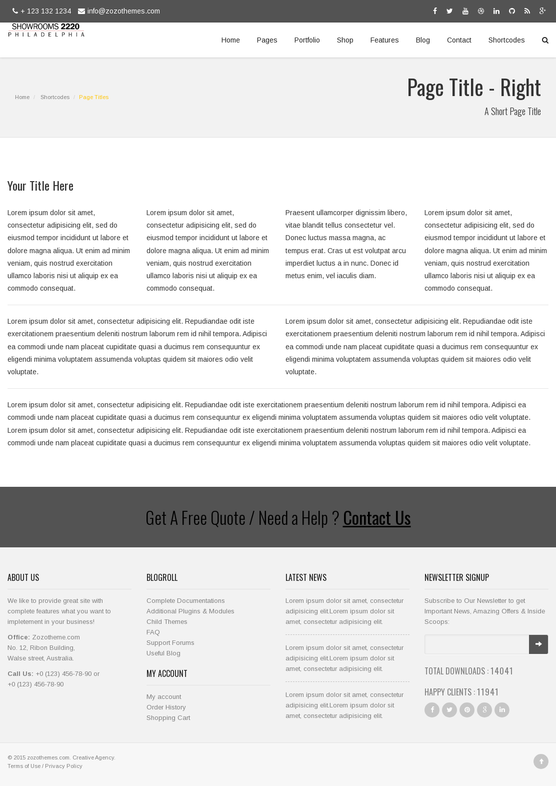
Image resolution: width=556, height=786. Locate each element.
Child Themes (167, 621)
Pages (267, 40)
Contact (459, 40)
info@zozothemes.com (118, 11)
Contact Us (377, 517)
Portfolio (307, 40)
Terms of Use (24, 766)
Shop (345, 40)
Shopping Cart (168, 717)
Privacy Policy (63, 766)
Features (384, 40)
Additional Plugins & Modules (190, 611)
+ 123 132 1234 (40, 11)
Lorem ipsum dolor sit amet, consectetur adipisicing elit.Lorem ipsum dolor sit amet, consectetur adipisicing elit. (345, 611)
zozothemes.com (48, 757)
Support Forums (170, 642)
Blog (423, 40)
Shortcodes (506, 40)
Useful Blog (163, 653)
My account (163, 696)
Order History (166, 707)
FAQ (153, 632)
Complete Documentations (185, 600)
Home (231, 40)
